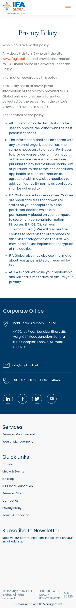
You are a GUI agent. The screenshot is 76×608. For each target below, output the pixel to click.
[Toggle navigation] (68, 8)
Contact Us (10, 501)
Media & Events (13, 471)
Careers (8, 464)
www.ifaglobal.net (16, 58)
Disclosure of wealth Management (38, 604)
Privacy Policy (11, 508)
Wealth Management (17, 442)
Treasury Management (18, 434)
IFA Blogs (8, 479)
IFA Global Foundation (17, 486)
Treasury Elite (11, 493)
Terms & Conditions (16, 515)
